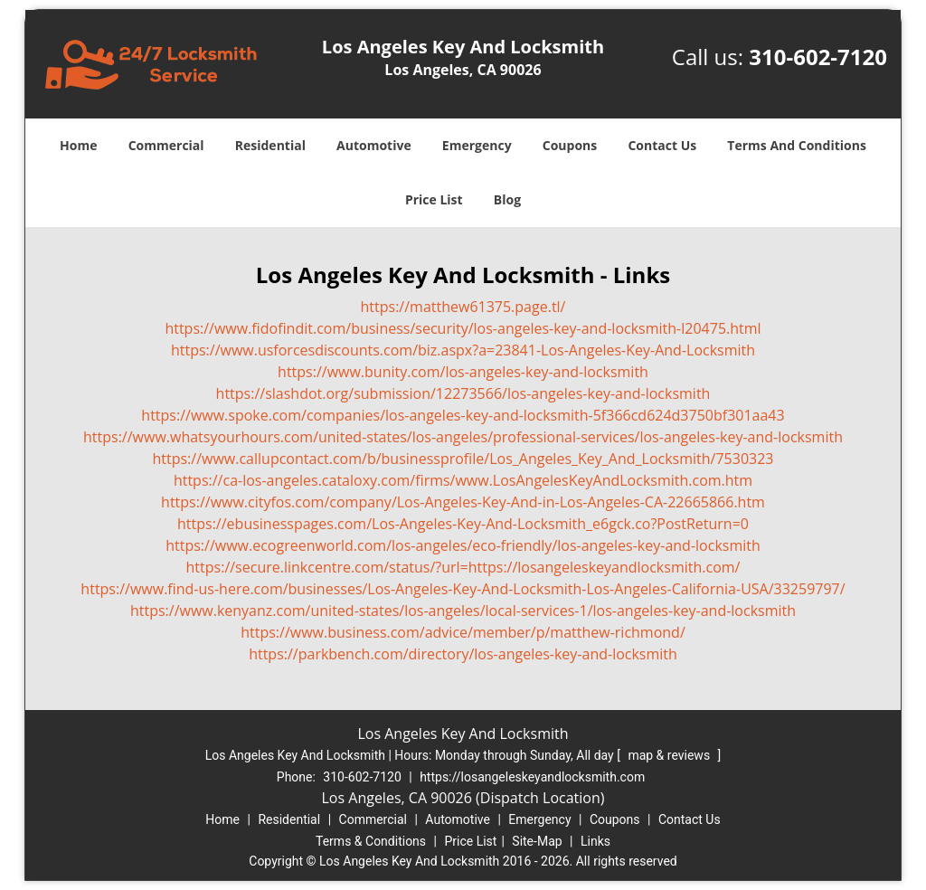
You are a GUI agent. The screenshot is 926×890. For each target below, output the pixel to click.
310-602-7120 (818, 56)
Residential (270, 145)
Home (78, 145)
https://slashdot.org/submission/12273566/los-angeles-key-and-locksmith (463, 393)
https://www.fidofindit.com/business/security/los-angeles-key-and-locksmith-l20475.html (463, 328)
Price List (434, 199)
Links (595, 841)
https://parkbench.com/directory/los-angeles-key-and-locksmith (463, 654)
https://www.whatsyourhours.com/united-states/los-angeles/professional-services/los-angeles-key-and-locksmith (463, 437)
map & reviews (670, 755)
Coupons (570, 145)
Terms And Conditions (796, 145)
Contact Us (662, 145)
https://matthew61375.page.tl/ (463, 307)
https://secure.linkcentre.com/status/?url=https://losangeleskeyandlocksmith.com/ (463, 567)
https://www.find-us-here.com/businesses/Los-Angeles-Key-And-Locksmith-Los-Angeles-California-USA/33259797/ (462, 589)
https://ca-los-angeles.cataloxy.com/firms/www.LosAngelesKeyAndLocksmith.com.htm (463, 480)
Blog (507, 199)
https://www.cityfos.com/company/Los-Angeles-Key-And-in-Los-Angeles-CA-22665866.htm (463, 502)
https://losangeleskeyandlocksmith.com (532, 777)
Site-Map (537, 841)
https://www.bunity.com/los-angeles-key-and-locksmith (463, 372)
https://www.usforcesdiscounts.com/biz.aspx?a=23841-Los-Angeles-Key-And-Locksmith (463, 350)
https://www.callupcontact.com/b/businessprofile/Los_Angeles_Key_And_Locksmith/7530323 (462, 459)
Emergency (477, 145)
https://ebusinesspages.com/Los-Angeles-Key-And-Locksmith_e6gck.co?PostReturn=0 (463, 524)
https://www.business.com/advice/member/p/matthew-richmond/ (463, 632)
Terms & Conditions (371, 841)
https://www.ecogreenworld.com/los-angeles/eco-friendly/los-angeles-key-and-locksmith (463, 545)
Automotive (373, 145)
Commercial (166, 145)
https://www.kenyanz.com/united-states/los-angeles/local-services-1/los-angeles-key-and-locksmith (463, 610)
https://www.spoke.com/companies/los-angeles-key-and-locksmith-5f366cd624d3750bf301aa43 (462, 415)
